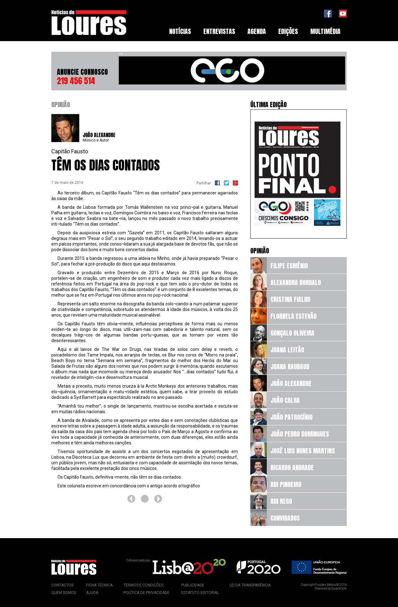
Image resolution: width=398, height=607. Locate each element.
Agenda (257, 31)
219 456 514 (76, 80)
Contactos (62, 585)
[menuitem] (180, 31)
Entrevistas (219, 31)
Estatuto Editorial (200, 592)
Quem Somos (63, 592)
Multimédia (325, 31)
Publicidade (192, 585)
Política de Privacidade (146, 592)
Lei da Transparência (250, 585)
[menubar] (255, 31)
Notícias (180, 31)
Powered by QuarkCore (331, 588)
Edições (288, 31)
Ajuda (92, 592)
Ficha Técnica (99, 585)
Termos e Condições (143, 585)
